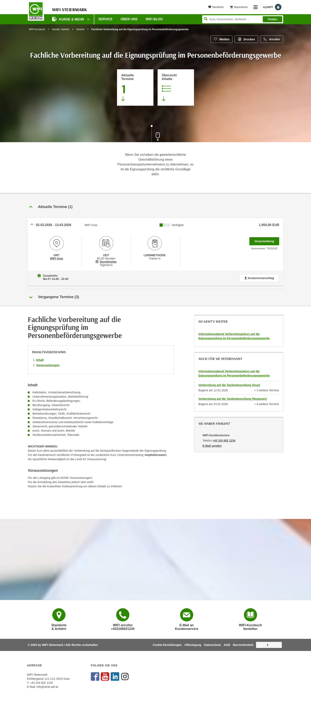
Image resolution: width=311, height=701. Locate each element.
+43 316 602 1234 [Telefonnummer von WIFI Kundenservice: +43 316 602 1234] (223, 440)
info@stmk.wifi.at (47, 686)
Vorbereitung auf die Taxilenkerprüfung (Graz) (229, 385)
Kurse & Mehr (68, 18)
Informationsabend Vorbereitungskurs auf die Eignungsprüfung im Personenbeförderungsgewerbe (234, 336)
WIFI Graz (56, 258)
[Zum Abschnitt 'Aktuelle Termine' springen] (135, 87)
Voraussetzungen (48, 365)
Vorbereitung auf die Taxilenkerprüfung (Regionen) (232, 398)
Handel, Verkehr (60, 29)
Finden (272, 19)
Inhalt (40, 360)
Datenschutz (212, 645)
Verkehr (80, 29)
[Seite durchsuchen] (242, 19)
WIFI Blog (154, 19)
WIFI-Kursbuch (37, 29)
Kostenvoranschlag (259, 278)
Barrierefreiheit (243, 645)
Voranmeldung (266, 240)
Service (105, 19)
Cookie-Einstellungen (167, 645)
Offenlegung (192, 645)
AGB (227, 645)
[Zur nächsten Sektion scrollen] (155, 134)
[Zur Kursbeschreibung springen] (176, 87)
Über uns (129, 19)
